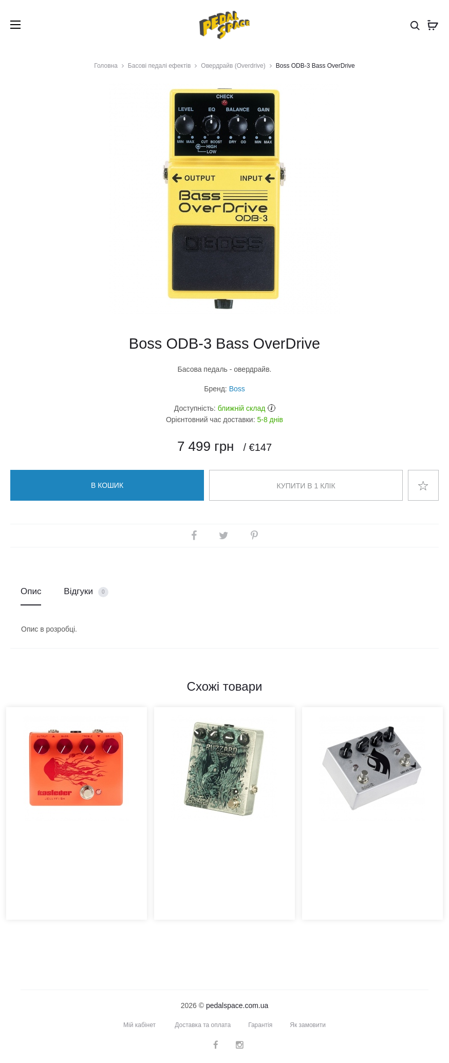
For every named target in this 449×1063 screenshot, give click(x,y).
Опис (31, 591)
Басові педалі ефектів (159, 65)
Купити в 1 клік (305, 486)
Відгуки (86, 591)
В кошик (107, 485)
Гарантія (260, 1025)
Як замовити (308, 1025)
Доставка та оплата (203, 1025)
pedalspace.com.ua (237, 1005)
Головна (106, 65)
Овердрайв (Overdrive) (233, 65)
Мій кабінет (139, 1025)
